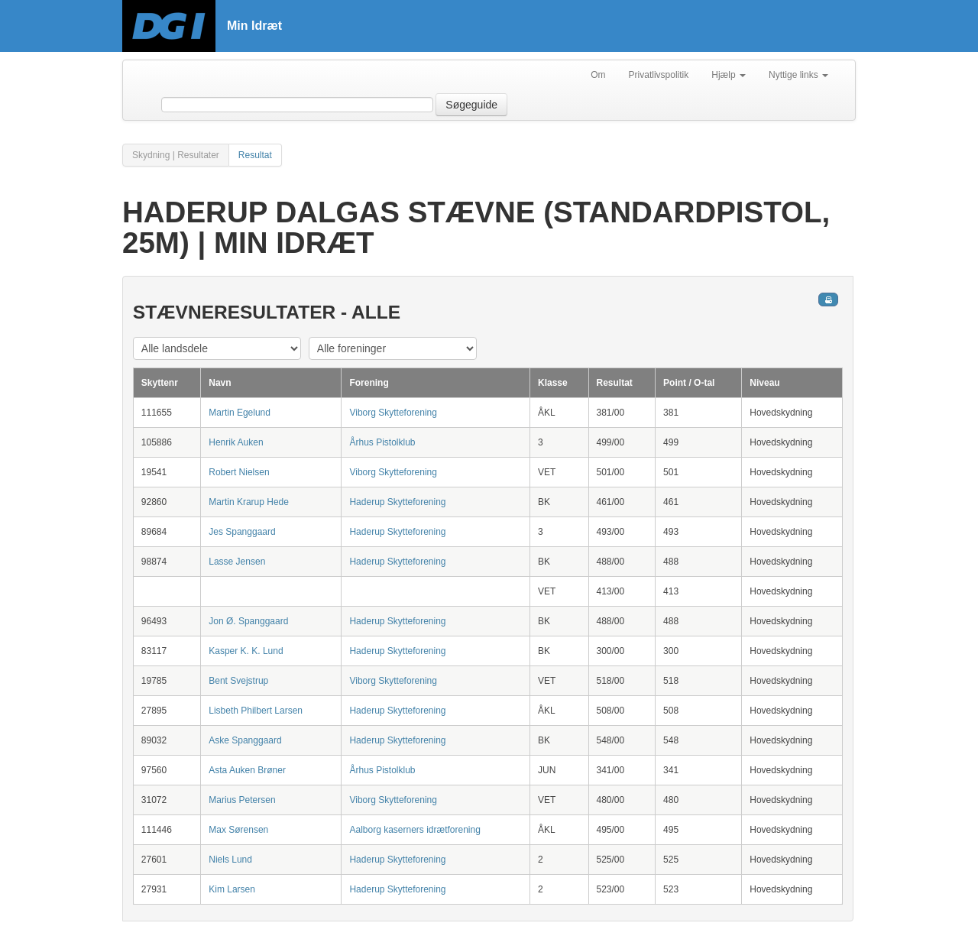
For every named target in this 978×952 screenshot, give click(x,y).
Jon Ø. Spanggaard (248, 621)
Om (598, 75)
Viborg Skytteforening (393, 412)
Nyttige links (798, 75)
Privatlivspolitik (659, 75)
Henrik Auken (236, 442)
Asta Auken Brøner (247, 770)
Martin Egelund (239, 412)
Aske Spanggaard (245, 740)
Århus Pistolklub (382, 442)
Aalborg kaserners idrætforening (414, 829)
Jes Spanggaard (242, 531)
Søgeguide (471, 105)
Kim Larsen (232, 889)
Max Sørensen (238, 829)
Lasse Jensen (237, 561)
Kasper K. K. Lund (246, 651)
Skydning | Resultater (175, 155)
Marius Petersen (242, 800)
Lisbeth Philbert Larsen (256, 710)
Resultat (255, 155)
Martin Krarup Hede (249, 502)
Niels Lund (230, 859)
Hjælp (728, 75)
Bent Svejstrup (238, 680)
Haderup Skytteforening (397, 502)
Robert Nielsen (239, 472)
